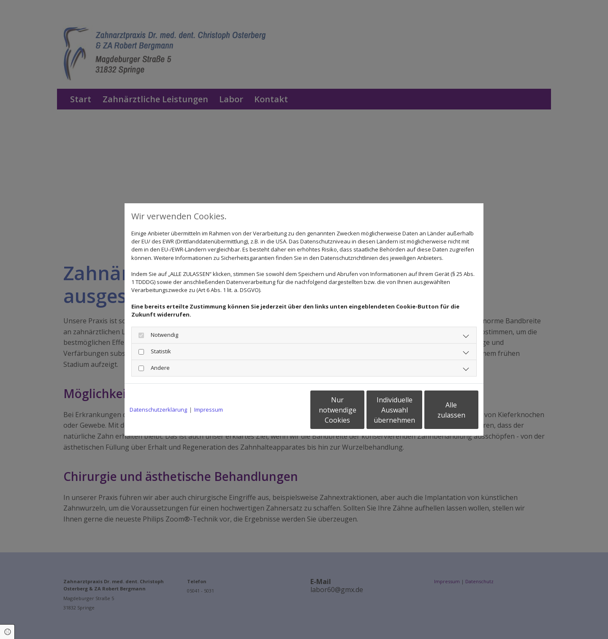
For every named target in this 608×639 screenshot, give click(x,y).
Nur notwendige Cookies (279, 410)
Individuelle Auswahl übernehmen (359, 410)
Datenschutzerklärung (158, 409)
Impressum (208, 409)
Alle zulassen (439, 410)
